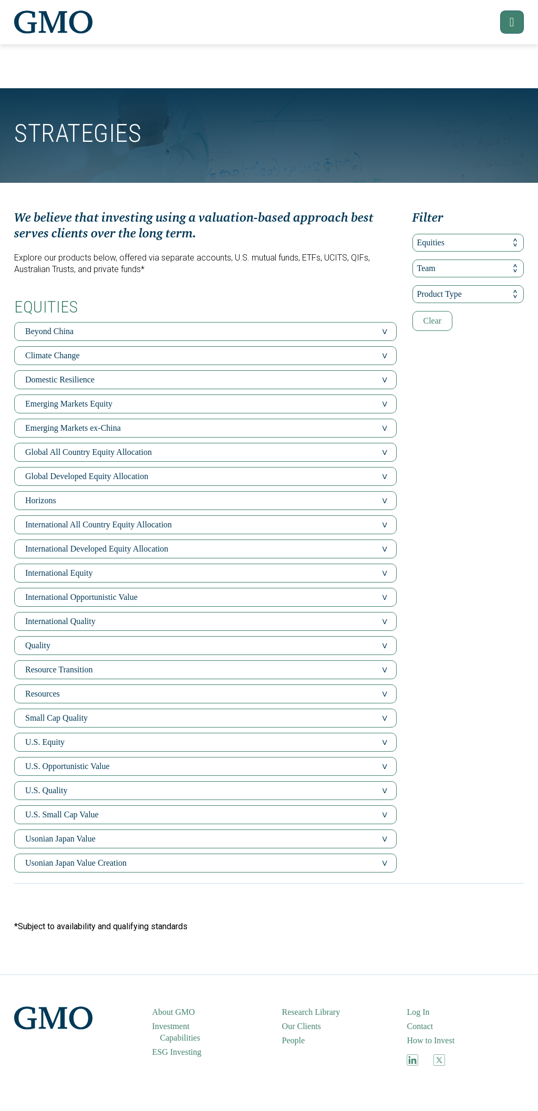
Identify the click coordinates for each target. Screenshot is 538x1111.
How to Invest (430, 1040)
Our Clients (301, 1026)
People (293, 1040)
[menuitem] (187, 1012)
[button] (505, 22)
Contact (420, 1026)
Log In (418, 1012)
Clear (432, 320)
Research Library (311, 1012)
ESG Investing (177, 1051)
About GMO (173, 1012)
